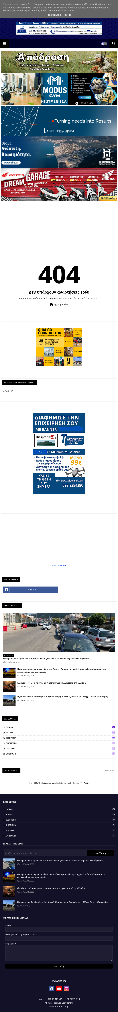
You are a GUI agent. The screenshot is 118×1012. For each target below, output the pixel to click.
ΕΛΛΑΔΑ (60, 727)
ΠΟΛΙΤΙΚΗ (60, 748)
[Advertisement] (59, 223)
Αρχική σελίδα (59, 304)
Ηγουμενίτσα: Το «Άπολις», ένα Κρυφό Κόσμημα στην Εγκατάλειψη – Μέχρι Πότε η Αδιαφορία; (62, 696)
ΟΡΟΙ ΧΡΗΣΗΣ (73, 999)
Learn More (54, 15)
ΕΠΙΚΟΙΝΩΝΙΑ (55, 999)
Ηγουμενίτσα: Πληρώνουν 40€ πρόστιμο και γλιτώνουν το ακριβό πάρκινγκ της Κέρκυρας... (47, 658)
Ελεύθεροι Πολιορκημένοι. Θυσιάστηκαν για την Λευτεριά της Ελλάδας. (51, 682)
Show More (109, 770)
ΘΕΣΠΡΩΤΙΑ (60, 738)
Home (41, 999)
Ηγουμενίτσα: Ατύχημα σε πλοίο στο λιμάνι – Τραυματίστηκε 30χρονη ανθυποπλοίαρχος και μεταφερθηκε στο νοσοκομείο (61, 670)
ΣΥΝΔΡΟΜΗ (60, 753)
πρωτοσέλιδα (59, 565)
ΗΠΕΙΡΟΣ (60, 732)
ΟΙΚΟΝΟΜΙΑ (60, 743)
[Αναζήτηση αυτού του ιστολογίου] (45, 853)
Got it (67, 15)
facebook (32, 589)
